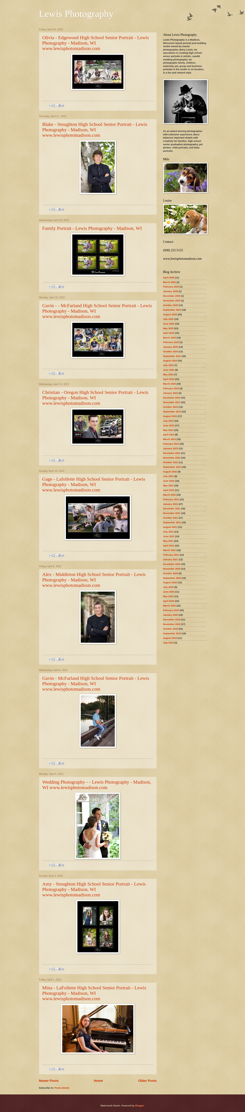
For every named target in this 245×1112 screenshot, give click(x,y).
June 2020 (168, 592)
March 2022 (169, 495)
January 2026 (170, 291)
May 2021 (168, 541)
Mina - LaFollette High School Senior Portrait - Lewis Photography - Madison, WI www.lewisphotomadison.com (94, 993)
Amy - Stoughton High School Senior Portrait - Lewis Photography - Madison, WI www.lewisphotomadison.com (94, 889)
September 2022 (172, 467)
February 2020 (171, 610)
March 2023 (169, 439)
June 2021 (168, 536)
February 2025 (171, 342)
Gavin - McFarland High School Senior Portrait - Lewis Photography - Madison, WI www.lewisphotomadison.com (95, 683)
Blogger (139, 1105)
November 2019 (172, 624)
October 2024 (170, 351)
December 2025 (171, 296)
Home (98, 1080)
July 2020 (168, 587)
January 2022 (170, 504)
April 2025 (168, 333)
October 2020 (170, 573)
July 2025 (168, 319)
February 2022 (171, 499)
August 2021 (170, 527)
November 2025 (172, 300)
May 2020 (168, 596)
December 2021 (171, 508)
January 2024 (170, 393)
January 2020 (170, 615)
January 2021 (170, 559)
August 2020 (170, 582)
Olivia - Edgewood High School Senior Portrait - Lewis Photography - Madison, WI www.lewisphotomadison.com (95, 43)
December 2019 (171, 619)
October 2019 (170, 629)
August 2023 (170, 416)
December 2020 (171, 564)
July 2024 (168, 365)
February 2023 (171, 444)
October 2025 (170, 305)
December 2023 (171, 397)
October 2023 (170, 407)
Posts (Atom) (62, 1088)
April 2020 (168, 601)
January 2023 (170, 448)
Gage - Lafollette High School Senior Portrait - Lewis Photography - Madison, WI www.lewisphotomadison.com (93, 484)
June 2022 (168, 481)
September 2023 (172, 411)
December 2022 (171, 453)
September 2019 (172, 633)
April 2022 (168, 490)
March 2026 (169, 282)
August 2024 (170, 360)
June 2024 (168, 370)
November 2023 (172, 402)
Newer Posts (49, 1080)
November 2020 (172, 569)
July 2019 (168, 642)
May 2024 (168, 374)
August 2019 (170, 638)
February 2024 (171, 388)
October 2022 (170, 462)
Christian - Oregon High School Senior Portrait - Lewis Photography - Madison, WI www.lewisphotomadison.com (95, 398)
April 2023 (168, 434)
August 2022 (170, 471)
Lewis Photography (76, 13)
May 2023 (168, 430)
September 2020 (172, 578)
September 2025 (172, 310)
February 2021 (171, 555)
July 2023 (168, 421)
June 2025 (168, 323)
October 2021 (170, 518)
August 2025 (170, 314)
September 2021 (172, 522)
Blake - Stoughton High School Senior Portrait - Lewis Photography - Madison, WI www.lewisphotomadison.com (94, 130)
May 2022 (168, 485)
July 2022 (168, 476)
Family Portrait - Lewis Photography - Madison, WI (92, 228)
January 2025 (170, 347)
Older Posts (147, 1080)
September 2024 (172, 356)
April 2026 (168, 277)
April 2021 (168, 545)
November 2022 (172, 457)
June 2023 (168, 425)
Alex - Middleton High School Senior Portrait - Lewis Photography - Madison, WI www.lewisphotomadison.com (94, 580)
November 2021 (172, 513)
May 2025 (168, 328)
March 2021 (169, 550)
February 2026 (171, 286)
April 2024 (168, 379)
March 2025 (169, 337)
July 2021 (168, 531)
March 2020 (169, 605)
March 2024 (169, 384)
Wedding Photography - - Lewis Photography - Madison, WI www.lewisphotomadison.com (96, 784)
